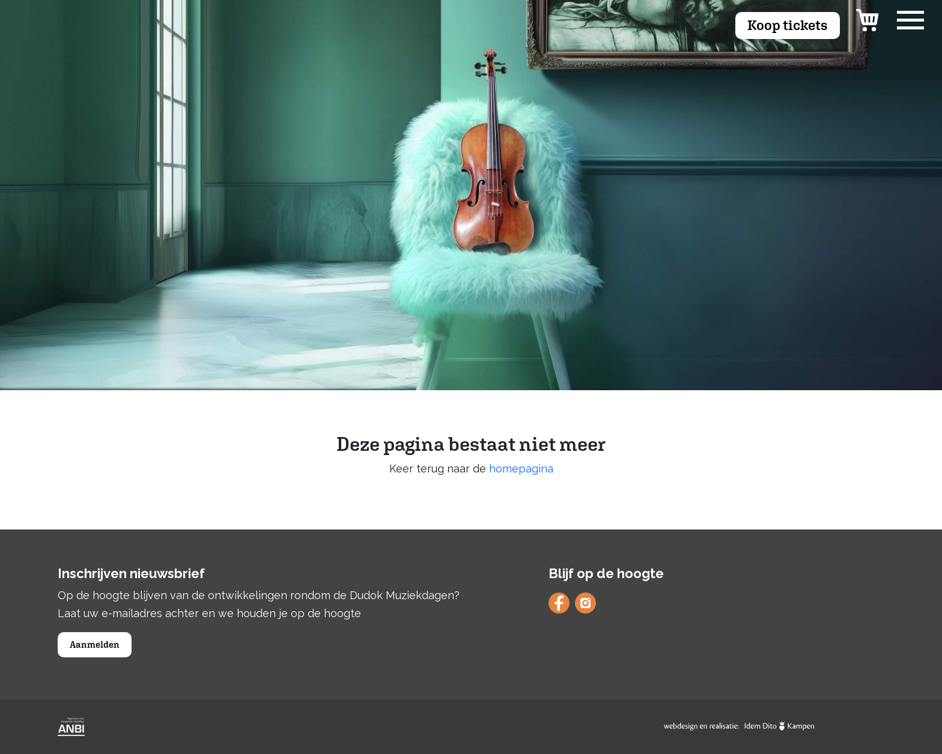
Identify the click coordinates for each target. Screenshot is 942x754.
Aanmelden (95, 644)
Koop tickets (787, 25)
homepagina (521, 468)
